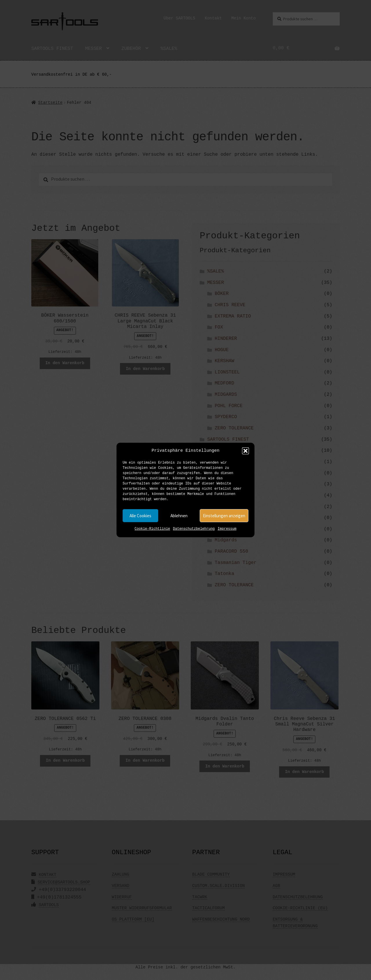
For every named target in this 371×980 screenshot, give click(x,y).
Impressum (227, 529)
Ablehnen (179, 515)
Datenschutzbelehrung (194, 529)
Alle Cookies (140, 515)
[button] (245, 451)
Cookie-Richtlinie (152, 529)
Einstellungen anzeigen (224, 515)
